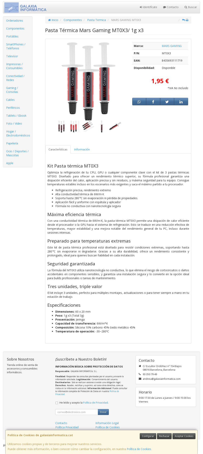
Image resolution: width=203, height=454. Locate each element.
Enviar (103, 412)
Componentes (15, 28)
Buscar (191, 7)
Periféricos (13, 107)
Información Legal (107, 423)
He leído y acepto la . (83, 402)
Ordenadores (14, 20)
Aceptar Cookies (184, 436)
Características (58, 149)
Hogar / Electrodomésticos (18, 133)
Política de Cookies (139, 449)
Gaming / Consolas (12, 90)
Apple (9, 163)
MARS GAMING (172, 46)
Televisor (12, 56)
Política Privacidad (67, 427)
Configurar (148, 436)
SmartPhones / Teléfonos (15, 46)
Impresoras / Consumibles (14, 66)
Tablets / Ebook (16, 115)
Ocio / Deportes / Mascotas (17, 153)
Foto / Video (14, 123)
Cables (10, 100)
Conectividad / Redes (15, 78)
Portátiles (12, 36)
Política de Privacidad (95, 402)
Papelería (12, 143)
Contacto (171, 7)
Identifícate (148, 7)
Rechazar (164, 436)
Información (82, 149)
